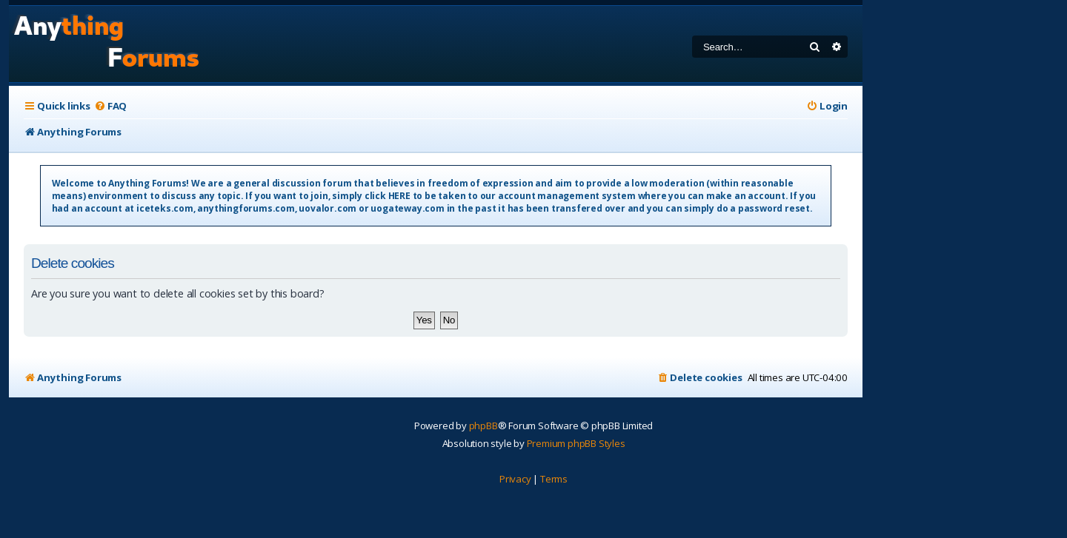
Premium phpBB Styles (576, 443)
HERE (399, 195)
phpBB (483, 425)
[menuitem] (110, 106)
